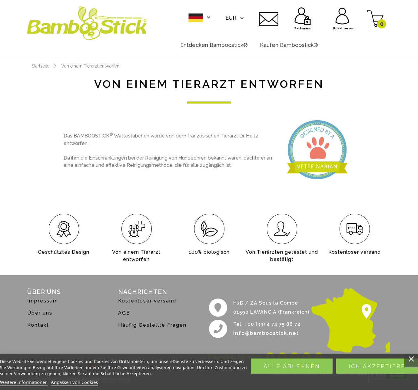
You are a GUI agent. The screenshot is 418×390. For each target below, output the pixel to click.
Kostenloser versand (147, 301)
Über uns (39, 313)
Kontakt (269, 18)
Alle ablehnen (292, 366)
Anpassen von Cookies (74, 382)
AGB (124, 313)
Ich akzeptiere (377, 366)
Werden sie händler (357, 45)
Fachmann (303, 15)
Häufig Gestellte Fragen (152, 325)
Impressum (42, 301)
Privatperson (342, 15)
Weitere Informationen (24, 382)
